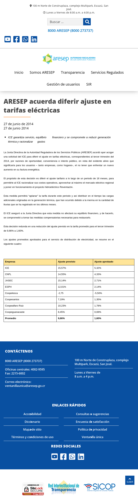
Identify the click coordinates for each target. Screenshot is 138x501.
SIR (88, 85)
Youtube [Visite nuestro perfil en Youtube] (7, 39)
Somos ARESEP (42, 73)
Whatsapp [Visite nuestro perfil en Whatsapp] (25, 39)
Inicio (18, 73)
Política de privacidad (92, 429)
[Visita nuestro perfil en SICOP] (100, 486)
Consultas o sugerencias (92, 414)
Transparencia (73, 73)
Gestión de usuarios (63, 85)
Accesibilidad (32, 414)
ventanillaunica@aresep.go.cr (25, 386)
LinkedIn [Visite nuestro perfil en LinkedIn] (34, 39)
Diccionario (32, 421)
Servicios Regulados (107, 73)
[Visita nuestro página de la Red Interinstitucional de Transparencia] (64, 486)
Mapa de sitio (32, 429)
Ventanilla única (92, 437)
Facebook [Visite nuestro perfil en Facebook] (16, 39)
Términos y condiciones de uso (32, 437)
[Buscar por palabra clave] (65, 21)
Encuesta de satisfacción (92, 421)
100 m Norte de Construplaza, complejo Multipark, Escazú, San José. (70, 7)
